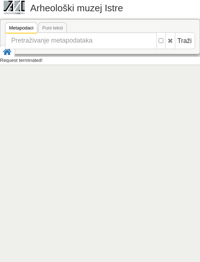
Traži (184, 40)
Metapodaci (21, 29)
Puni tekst (52, 28)
